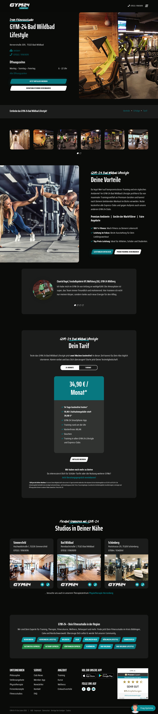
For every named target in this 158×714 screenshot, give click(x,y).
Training (61, 675)
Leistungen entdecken (102, 251)
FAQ (35, 693)
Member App (39, 680)
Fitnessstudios (16, 693)
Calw (77, 639)
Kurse (60, 680)
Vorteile (126, 111)
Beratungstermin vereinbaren (38, 88)
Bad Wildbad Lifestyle (125, 646)
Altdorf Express (52, 646)
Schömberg (90, 646)
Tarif (145, 111)
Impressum (37, 710)
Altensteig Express (32, 646)
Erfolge (137, 111)
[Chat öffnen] (143, 708)
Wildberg (65, 639)
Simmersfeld (129, 639)
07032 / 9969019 (135, 5)
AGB (31, 710)
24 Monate (70, 367)
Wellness (62, 684)
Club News (38, 675)
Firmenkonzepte (17, 689)
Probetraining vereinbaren (128, 251)
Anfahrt (16, 51)
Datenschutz (46, 710)
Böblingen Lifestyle (110, 639)
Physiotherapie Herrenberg (101, 593)
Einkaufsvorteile (65, 689)
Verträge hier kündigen (58, 710)
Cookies (68, 710)
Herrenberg (28, 639)
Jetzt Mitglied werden (38, 81)
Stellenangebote (17, 680)
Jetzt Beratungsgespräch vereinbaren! (79, 477)
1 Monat (88, 367)
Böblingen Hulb (91, 639)
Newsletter (38, 684)
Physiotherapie (16, 684)
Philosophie (15, 675)
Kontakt (37, 689)
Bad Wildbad (106, 646)
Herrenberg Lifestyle (47, 639)
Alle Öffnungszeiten (18, 73)
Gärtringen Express (72, 646)
